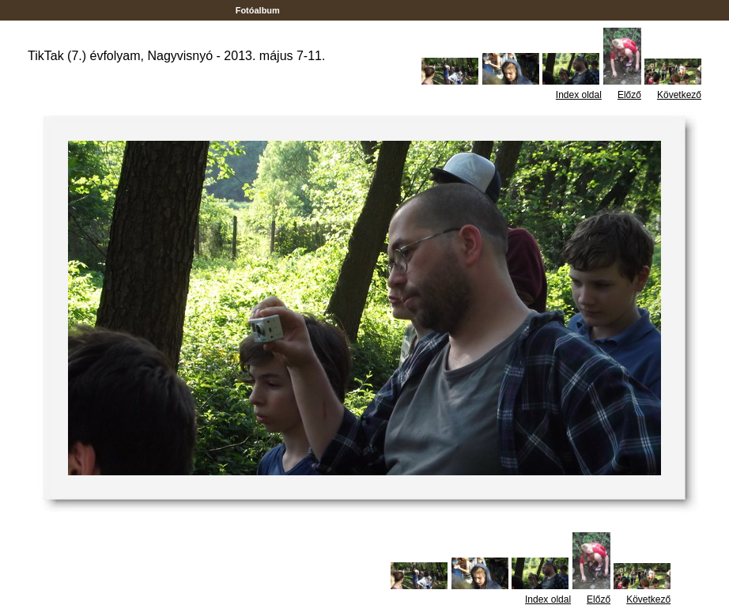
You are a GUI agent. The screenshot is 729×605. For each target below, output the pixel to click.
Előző (629, 94)
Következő (679, 94)
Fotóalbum (258, 10)
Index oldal (579, 94)
